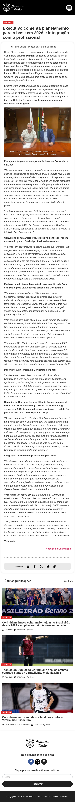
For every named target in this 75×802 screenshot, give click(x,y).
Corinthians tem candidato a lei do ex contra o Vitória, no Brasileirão (32, 719)
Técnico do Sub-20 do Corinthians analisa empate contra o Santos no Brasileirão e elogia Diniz (35, 671)
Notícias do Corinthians (58, 549)
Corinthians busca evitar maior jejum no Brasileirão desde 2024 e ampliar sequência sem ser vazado (36, 624)
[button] (69, 8)
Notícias (8, 22)
